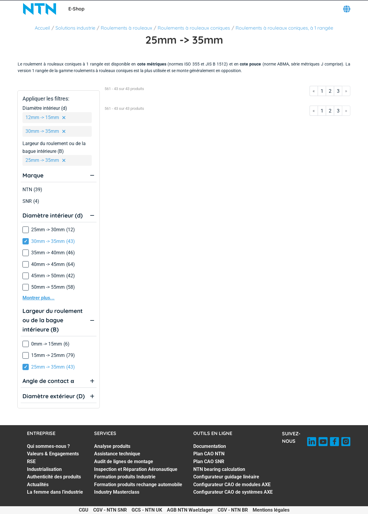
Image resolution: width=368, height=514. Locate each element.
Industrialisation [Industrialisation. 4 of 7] (44, 469)
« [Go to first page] (314, 91)
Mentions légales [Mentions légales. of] (271, 510)
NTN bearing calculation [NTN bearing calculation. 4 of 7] (219, 469)
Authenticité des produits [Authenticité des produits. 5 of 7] (54, 477)
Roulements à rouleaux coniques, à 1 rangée (284, 28)
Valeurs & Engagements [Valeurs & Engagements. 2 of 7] (53, 454)
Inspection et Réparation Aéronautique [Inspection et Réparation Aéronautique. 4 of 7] (135, 469)
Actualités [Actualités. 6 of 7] (38, 484)
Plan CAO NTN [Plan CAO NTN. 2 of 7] (208, 454)
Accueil (42, 28)
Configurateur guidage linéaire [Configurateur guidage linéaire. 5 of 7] (226, 477)
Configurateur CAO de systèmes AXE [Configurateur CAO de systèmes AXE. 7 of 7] (233, 492)
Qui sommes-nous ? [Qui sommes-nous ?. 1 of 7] (48, 446)
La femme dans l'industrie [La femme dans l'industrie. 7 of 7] (55, 492)
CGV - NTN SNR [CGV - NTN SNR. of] (110, 510)
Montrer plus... (38, 298)
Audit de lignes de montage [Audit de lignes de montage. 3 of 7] (123, 461)
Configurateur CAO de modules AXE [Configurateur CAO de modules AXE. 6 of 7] (232, 484)
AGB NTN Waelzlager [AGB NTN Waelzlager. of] (190, 510)
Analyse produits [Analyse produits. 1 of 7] (112, 446)
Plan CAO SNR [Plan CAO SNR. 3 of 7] (208, 461)
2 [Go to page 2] (330, 91)
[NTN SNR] (40, 9)
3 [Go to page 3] (338, 91)
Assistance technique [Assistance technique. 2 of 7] (117, 454)
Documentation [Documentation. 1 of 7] (209, 446)
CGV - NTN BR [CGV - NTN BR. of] (233, 510)
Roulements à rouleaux (126, 28)
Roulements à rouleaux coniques (194, 28)
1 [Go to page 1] (322, 91)
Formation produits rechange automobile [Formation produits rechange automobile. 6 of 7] (138, 484)
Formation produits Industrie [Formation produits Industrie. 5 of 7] (125, 477)
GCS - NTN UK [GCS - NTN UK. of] (147, 510)
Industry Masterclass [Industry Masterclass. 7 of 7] (116, 492)
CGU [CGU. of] (83, 510)
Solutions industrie (75, 28)
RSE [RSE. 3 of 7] (31, 461)
